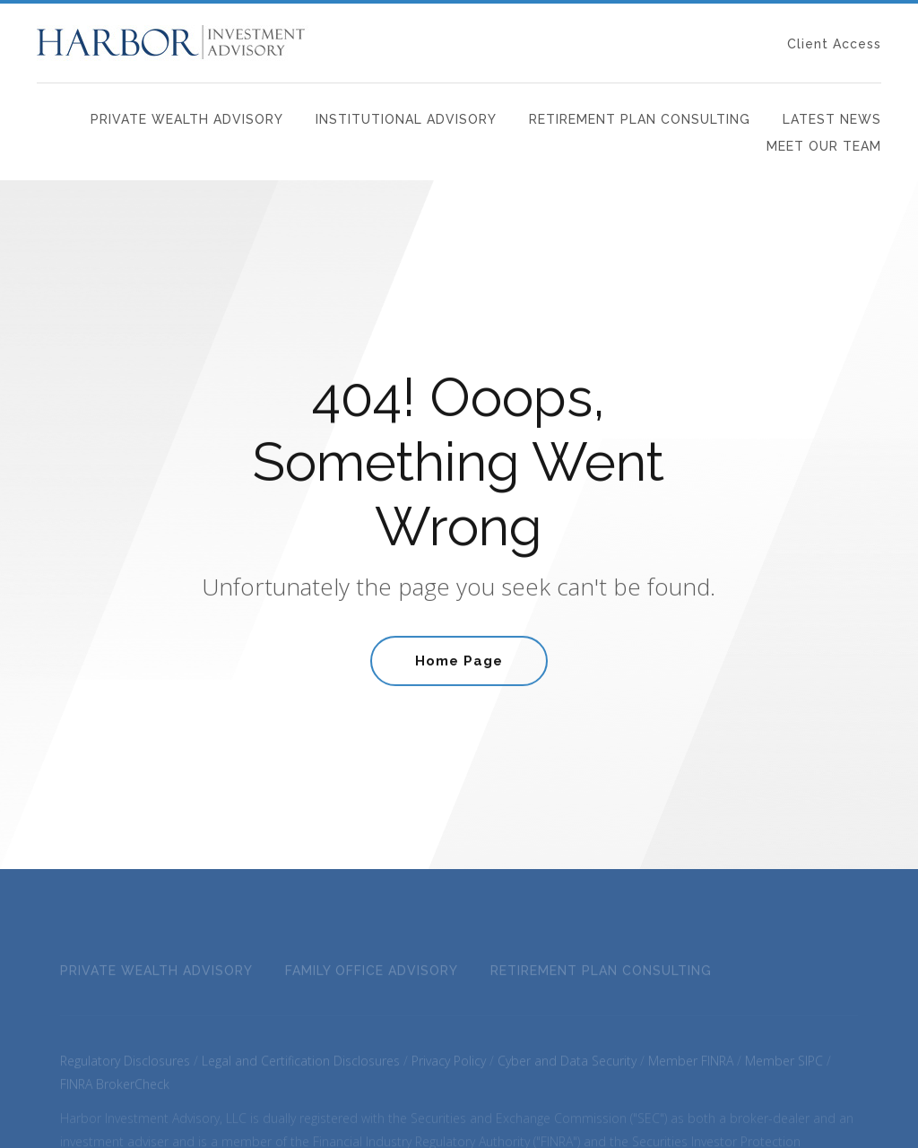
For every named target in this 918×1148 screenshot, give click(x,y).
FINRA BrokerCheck (114, 1091)
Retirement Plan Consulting (639, 119)
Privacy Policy (448, 1067)
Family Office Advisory (371, 977)
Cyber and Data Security (567, 1067)
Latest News (832, 119)
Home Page (459, 663)
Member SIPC (784, 1067)
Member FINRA (690, 1067)
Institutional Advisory (406, 119)
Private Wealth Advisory (187, 119)
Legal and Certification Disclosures (301, 1067)
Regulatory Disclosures (125, 1067)
